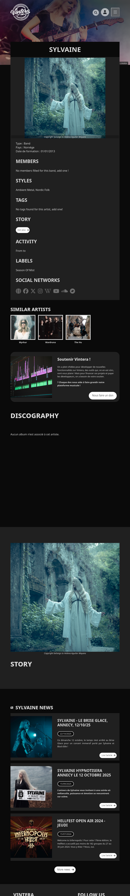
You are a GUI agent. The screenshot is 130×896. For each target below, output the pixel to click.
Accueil (43, 23)
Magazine (100, 23)
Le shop (116, 23)
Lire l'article (109, 753)
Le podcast (82, 23)
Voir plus (22, 229)
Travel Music (61, 23)
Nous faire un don (104, 394)
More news (65, 866)
